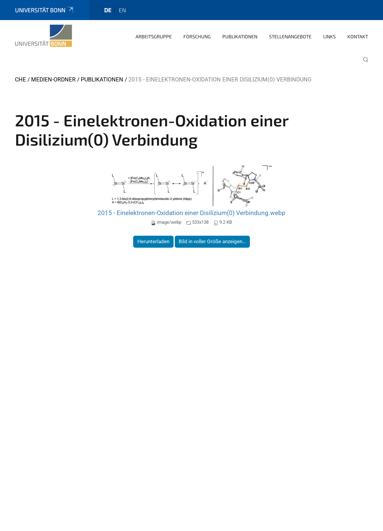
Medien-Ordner (53, 79)
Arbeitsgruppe (154, 36)
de (107, 10)
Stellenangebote (290, 36)
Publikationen (239, 36)
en (122, 10)
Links (329, 36)
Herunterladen (153, 241)
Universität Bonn (44, 10)
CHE (20, 79)
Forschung (197, 36)
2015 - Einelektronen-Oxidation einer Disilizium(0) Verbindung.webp (191, 213)
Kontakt (357, 36)
